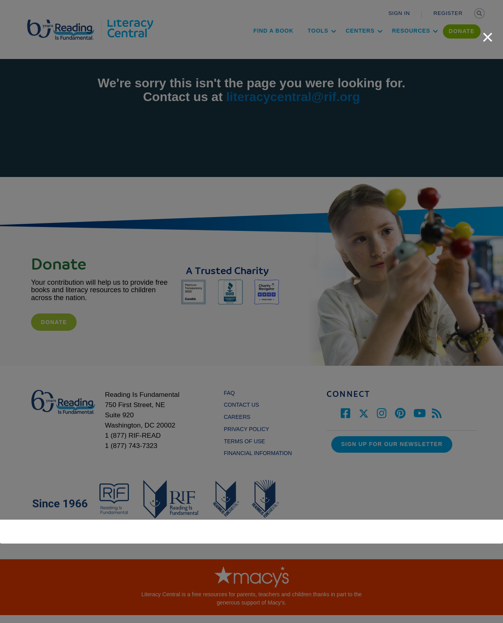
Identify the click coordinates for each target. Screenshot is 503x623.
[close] (487, 33)
